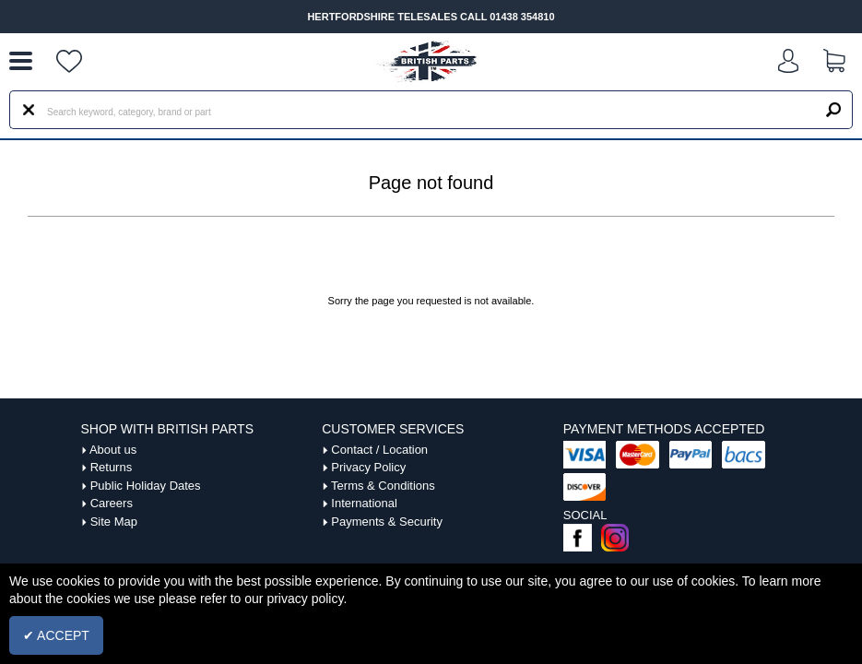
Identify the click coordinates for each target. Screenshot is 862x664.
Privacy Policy (368, 467)
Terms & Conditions (383, 485)
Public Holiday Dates (145, 485)
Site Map (113, 521)
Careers (111, 503)
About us (112, 449)
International (364, 503)
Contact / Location (379, 449)
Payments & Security (387, 521)
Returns (111, 467)
